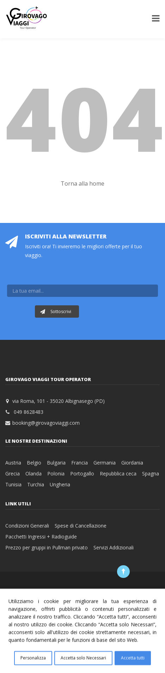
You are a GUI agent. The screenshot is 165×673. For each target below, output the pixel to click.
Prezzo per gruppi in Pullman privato (46, 547)
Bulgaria (56, 462)
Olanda (33, 473)
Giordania (132, 462)
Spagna (150, 473)
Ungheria (60, 484)
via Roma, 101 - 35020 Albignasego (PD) (58, 401)
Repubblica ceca (118, 473)
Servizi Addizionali (113, 547)
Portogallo (82, 473)
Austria (13, 462)
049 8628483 (28, 412)
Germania (104, 462)
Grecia (12, 473)
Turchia (35, 484)
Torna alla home (82, 183)
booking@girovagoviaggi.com (46, 422)
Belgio (34, 462)
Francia (79, 462)
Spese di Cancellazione (80, 525)
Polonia (56, 473)
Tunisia (13, 484)
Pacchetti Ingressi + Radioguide (41, 536)
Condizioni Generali (27, 525)
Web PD (113, 591)
